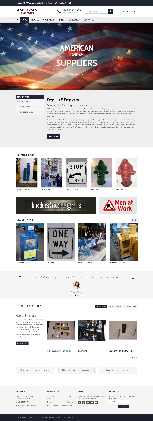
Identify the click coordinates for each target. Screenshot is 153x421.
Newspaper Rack (23, 263)
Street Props (115, 306)
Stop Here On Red (72, 189)
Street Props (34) (25, 107)
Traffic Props (130, 306)
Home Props (101, 306)
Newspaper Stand (117, 263)
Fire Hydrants (95, 189)
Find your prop (76, 74)
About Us (35, 20)
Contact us (89, 20)
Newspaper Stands (22, 189)
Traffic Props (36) (25, 112)
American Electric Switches (59, 352)
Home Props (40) (24, 102)
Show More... (22, 343)
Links (61, 20)
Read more (53, 136)
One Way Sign (52, 263)
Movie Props (49, 20)
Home (24, 20)
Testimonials (74, 20)
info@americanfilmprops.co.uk (27, 405)
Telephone (82, 352)
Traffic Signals (46, 189)
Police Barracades (86, 263)
